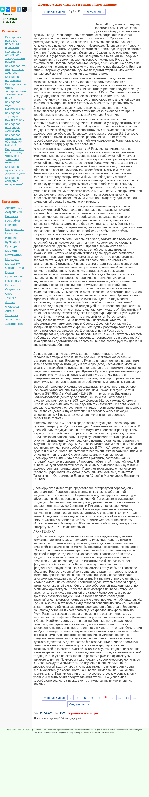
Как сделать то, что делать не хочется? (15, 69)
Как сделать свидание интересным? (14, 181)
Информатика (14, 229)
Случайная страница (10, 20)
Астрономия (13, 212)
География (12, 220)
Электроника (14, 323)
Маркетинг (12, 250)
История (11, 237)
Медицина (12, 259)
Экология (11, 315)
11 (127, 697)
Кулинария (12, 242)
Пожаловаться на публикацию (99, 732)
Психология (13, 280)
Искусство (12, 233)
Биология (11, 216)
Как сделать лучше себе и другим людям (15, 170)
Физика (10, 302)
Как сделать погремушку (13, 78)
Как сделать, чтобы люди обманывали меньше (13, 139)
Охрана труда (14, 267)
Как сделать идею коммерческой (15, 105)
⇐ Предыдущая (54, 11)
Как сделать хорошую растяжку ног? (14, 116)
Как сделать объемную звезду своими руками (15, 56)
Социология (13, 289)
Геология (11, 224)
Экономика (12, 319)
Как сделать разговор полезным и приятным (13, 42)
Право (9, 272)
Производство (14, 276)
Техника (10, 298)
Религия (10, 285)
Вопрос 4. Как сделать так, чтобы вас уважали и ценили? (14, 155)
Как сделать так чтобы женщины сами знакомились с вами (15, 91)
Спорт (9, 293)
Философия (13, 306)
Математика (13, 255)
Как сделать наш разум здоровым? (13, 127)
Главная (8, 14)
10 (120, 697)
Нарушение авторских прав (83, 713)
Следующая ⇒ (94, 11)
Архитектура (13, 207)
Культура (11, 246)
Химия (9, 310)
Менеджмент (14, 263)
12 (135, 697)
